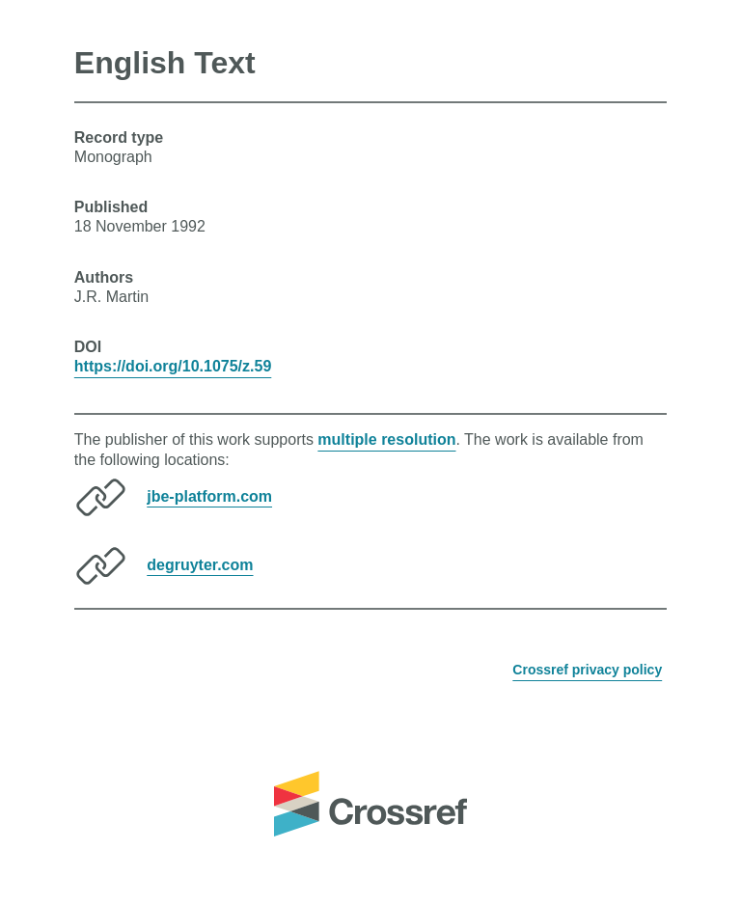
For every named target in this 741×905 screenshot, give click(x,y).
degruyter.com (200, 564)
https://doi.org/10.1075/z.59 (173, 366)
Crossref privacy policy (587, 669)
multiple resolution (386, 439)
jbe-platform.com (209, 495)
